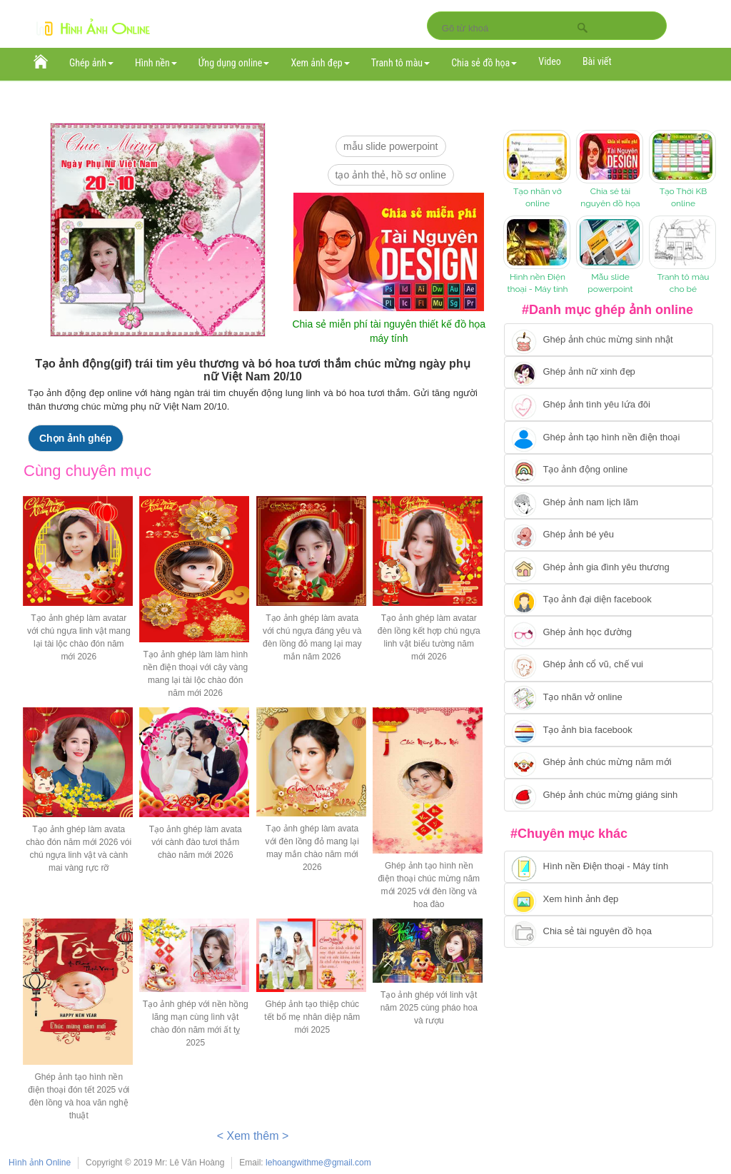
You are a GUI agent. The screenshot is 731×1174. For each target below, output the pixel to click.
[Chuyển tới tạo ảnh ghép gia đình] (608, 567)
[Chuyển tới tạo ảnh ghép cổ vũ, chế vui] (608, 665)
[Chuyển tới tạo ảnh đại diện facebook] (608, 600)
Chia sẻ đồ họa (484, 63)
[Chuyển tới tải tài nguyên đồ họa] (608, 932)
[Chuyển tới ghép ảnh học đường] (608, 632)
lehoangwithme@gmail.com (318, 1163)
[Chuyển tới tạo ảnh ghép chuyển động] (608, 470)
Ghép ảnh (91, 63)
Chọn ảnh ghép (75, 438)
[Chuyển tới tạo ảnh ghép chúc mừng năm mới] (608, 763)
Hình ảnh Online (40, 1163)
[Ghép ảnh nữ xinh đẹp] (608, 372)
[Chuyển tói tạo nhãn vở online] (608, 698)
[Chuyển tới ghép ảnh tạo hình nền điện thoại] (608, 437)
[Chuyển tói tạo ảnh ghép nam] (608, 502)
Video (549, 61)
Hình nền (156, 63)
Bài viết (597, 61)
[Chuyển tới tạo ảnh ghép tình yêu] (608, 404)
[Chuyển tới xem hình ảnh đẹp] (608, 899)
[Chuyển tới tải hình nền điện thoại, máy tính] (608, 867)
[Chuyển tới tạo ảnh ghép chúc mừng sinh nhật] (608, 339)
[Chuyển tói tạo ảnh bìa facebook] (608, 730)
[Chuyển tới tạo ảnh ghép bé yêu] (608, 535)
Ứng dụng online (234, 63)
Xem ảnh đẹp (320, 63)
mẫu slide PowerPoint (390, 146)
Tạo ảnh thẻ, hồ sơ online (391, 175)
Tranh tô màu (400, 63)
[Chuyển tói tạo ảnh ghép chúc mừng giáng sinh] (608, 795)
